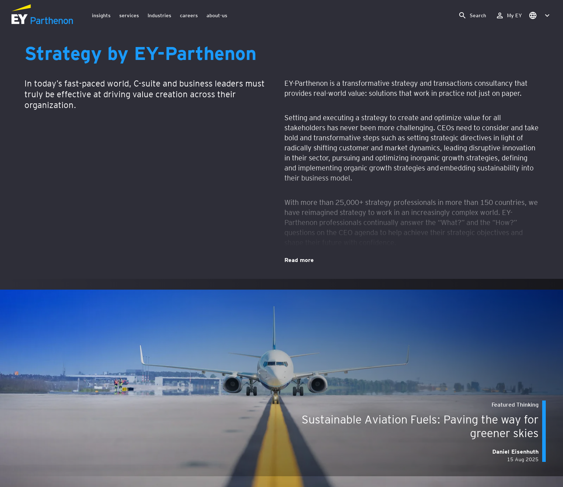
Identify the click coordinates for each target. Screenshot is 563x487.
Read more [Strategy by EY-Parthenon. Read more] (299, 259)
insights (101, 15)
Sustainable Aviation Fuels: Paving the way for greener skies (420, 425)
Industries (159, 15)
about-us (216, 15)
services (129, 15)
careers (189, 15)
